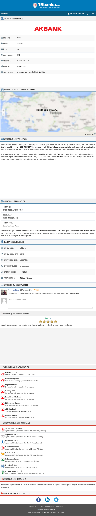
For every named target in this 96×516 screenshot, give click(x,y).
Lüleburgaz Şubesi (12, 403)
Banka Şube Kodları (36, 507)
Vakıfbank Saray (11, 453)
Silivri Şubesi (10, 409)
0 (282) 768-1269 (23, 61)
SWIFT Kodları (49, 507)
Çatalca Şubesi (11, 415)
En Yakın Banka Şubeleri (47, 510)
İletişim (62, 512)
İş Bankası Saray (11, 441)
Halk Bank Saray (11, 465)
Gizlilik (57, 512)
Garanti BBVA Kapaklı (13, 471)
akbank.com (24, 266)
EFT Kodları (59, 507)
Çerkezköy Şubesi (12, 379)
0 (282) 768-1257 (23, 66)
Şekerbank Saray (12, 459)
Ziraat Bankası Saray (13, 428)
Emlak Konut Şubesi (13, 397)
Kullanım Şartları (49, 512)
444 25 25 (23, 272)
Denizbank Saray (12, 447)
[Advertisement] (48, 80)
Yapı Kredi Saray (11, 434)
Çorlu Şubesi (10, 391)
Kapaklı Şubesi (11, 372)
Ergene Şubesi (11, 385)
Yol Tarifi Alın (88, 134)
